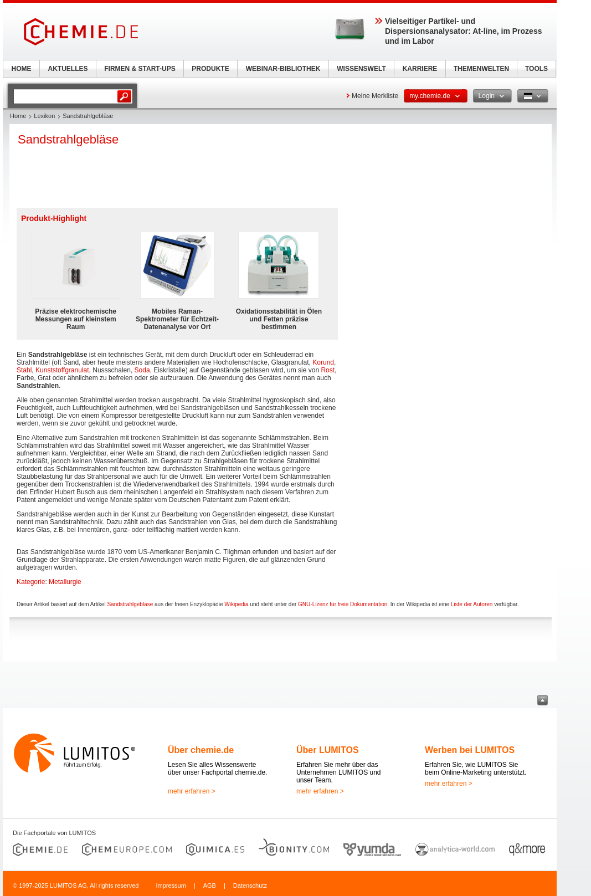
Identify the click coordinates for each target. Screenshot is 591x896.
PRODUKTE (210, 69)
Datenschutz (250, 885)
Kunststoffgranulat (62, 370)
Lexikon (44, 115)
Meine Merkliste (375, 96)
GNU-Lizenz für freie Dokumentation (342, 604)
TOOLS (536, 69)
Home (18, 115)
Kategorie (31, 582)
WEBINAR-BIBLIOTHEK (283, 69)
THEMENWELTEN (481, 69)
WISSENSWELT (361, 69)
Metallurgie (65, 582)
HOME (22, 69)
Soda (142, 370)
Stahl (24, 370)
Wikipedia (236, 604)
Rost (328, 370)
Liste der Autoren (472, 604)
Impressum (171, 885)
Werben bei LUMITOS (470, 750)
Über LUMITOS (327, 750)
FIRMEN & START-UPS (139, 69)
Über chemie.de (201, 750)
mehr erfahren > (191, 791)
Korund (323, 362)
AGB (209, 885)
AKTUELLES (68, 69)
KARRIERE (420, 69)
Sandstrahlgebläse (130, 604)
